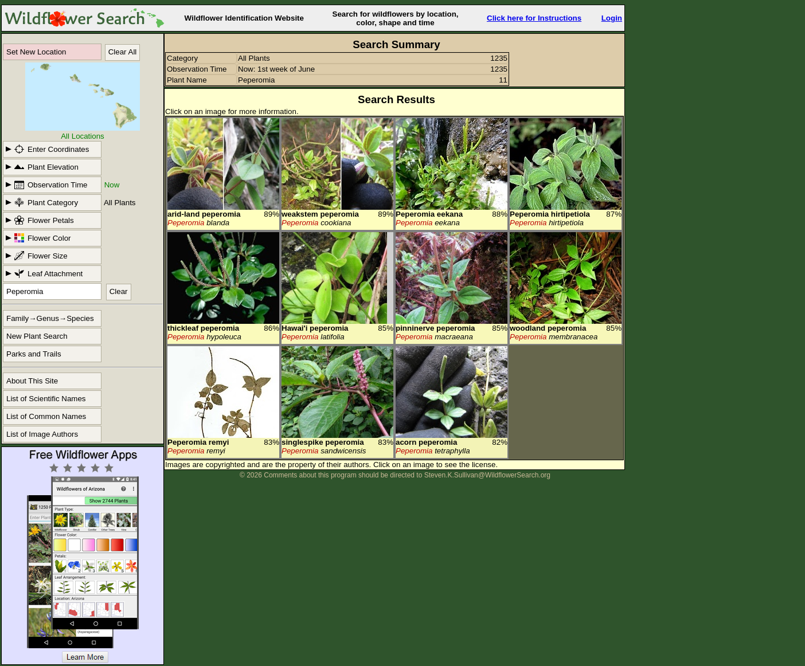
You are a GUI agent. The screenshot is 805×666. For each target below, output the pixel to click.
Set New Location (36, 52)
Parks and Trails (33, 354)
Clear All (122, 52)
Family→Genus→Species (50, 318)
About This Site (32, 381)
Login (611, 18)
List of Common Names (46, 416)
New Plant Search (37, 336)
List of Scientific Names (46, 398)
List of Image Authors (42, 434)
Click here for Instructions (534, 18)
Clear (119, 291)
